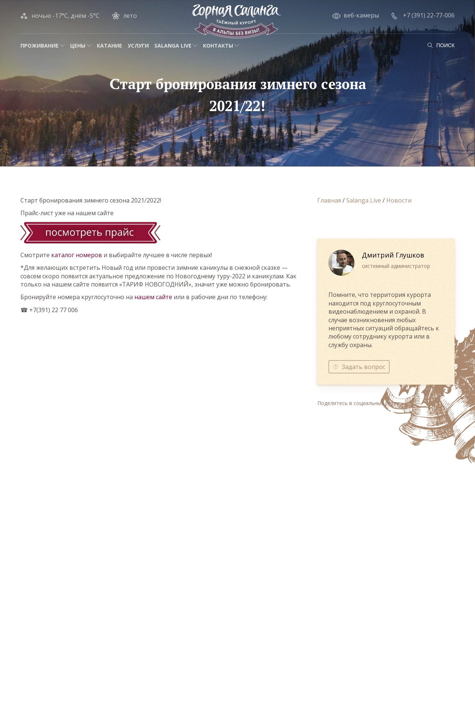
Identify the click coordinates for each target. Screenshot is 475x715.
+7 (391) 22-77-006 (429, 15)
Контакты (218, 45)
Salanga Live (172, 45)
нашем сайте (153, 297)
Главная (329, 200)
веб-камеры (361, 15)
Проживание (39, 45)
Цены (77, 45)
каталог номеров (76, 255)
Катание (109, 45)
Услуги (138, 45)
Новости (399, 200)
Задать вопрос (363, 367)
